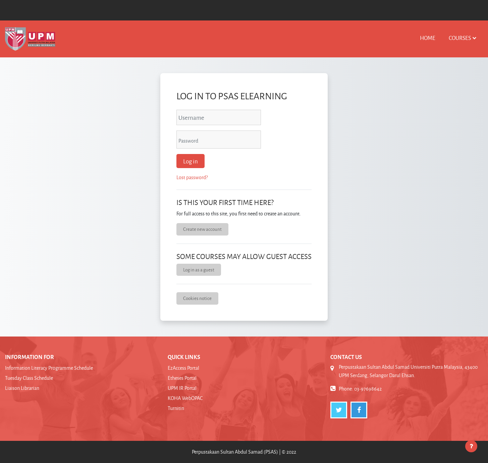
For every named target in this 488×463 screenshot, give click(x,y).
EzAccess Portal (183, 367)
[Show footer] (471, 446)
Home (427, 38)
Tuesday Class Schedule (29, 377)
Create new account (202, 229)
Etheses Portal (182, 377)
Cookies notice (197, 298)
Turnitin (176, 408)
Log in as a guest (198, 269)
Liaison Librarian (22, 388)
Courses (460, 38)
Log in (190, 161)
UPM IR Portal (182, 388)
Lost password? (192, 177)
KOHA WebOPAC (185, 398)
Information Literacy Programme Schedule (49, 367)
